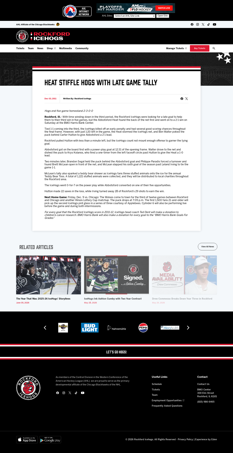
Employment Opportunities (168, 401)
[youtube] (214, 24)
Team (31, 49)
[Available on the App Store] (27, 439)
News (40, 49)
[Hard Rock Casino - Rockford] (63, 328)
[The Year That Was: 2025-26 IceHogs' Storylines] (48, 275)
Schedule (157, 384)
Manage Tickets (176, 49)
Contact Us (203, 384)
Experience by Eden (206, 440)
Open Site (163, 16)
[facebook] (192, 24)
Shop (51, 49)
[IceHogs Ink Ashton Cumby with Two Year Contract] (116, 275)
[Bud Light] (89, 328)
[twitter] (203, 24)
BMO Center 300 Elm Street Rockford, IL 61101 (207, 393)
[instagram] (198, 24)
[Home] (43, 36)
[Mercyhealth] (170, 328)
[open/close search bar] (214, 48)
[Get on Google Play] (50, 439)
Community (82, 49)
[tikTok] (209, 24)
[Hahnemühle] (116, 328)
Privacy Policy (185, 440)
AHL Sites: (107, 16)
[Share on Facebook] (182, 99)
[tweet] (187, 99)
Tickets (20, 49)
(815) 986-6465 (205, 402)
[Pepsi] (143, 328)
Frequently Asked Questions (167, 406)
